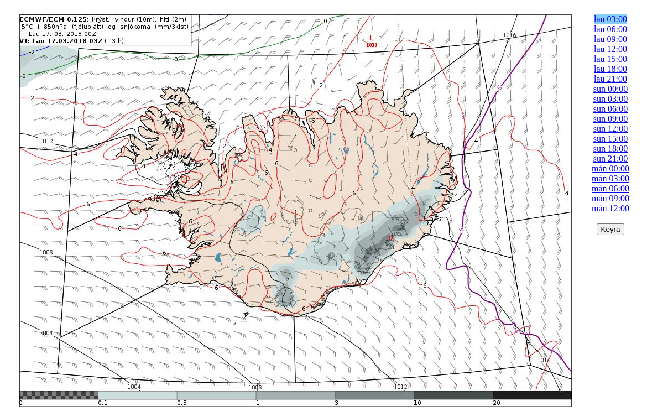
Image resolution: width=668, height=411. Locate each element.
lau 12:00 (610, 49)
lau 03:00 (610, 19)
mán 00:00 (610, 168)
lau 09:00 (610, 39)
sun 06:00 (610, 108)
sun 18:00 (610, 148)
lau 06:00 (610, 29)
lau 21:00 (610, 79)
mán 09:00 (610, 198)
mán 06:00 (610, 188)
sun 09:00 (610, 118)
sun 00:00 (610, 88)
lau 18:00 (610, 69)
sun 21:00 (610, 158)
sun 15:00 (610, 138)
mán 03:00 (610, 178)
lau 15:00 (610, 59)
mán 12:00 (610, 208)
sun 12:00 (610, 128)
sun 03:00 (610, 98)
